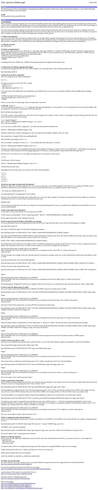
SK (24, 16)
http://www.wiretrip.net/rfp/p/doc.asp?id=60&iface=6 (16, 486)
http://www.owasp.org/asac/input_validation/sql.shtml (16, 473)
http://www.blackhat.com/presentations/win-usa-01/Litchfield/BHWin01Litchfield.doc (26, 469)
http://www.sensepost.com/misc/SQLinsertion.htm (15, 478)
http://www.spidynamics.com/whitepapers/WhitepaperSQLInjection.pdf (21, 488)
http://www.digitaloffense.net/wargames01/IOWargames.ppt (18, 483)
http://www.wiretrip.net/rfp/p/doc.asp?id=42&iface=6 (16, 464)
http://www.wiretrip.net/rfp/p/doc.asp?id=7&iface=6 (16, 485)
